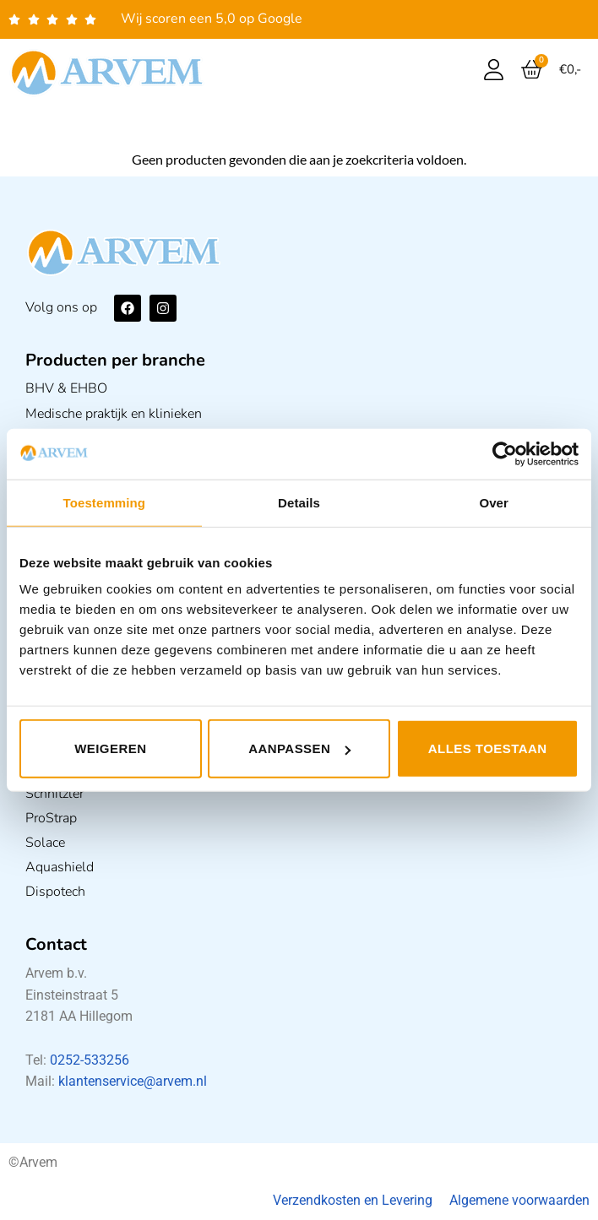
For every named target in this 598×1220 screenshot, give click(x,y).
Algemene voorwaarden (519, 1200)
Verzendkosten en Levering (352, 1200)
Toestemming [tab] (104, 502)
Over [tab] (493, 502)
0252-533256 (89, 1060)
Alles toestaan (487, 748)
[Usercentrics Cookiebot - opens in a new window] (505, 453)
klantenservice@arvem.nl (132, 1081)
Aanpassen (299, 748)
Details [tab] (299, 502)
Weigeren (110, 748)
